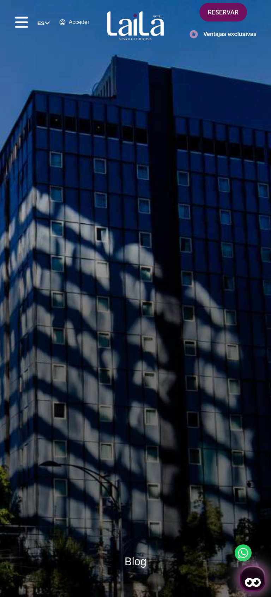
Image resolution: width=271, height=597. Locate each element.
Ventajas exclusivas (229, 34)
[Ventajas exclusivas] (193, 34)
